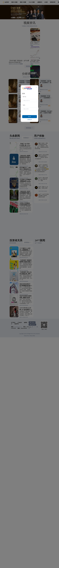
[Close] (36, 87)
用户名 (24, 96)
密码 (24, 105)
